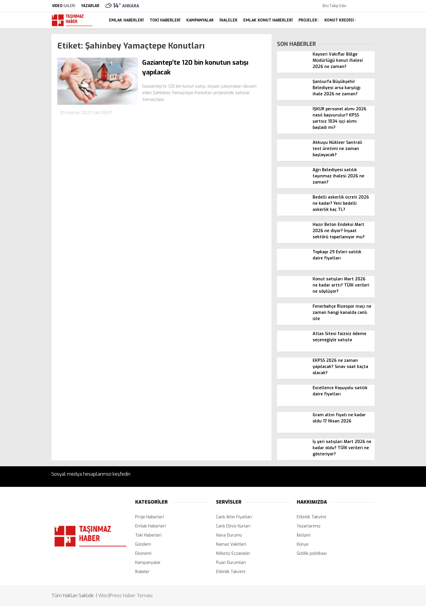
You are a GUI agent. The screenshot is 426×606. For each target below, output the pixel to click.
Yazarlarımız (309, 526)
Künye (302, 544)
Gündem (143, 544)
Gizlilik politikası (312, 553)
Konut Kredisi (339, 20)
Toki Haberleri (165, 20)
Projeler (307, 20)
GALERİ (63, 6)
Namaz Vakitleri (231, 544)
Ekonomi (143, 553)
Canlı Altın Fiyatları (234, 517)
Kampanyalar (200, 20)
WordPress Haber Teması (125, 595)
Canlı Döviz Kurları (233, 526)
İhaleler (228, 20)
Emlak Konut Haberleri (268, 20)
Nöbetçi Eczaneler (233, 553)
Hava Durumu (229, 535)
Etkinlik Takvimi (230, 572)
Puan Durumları (231, 562)
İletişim (304, 535)
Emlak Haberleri (126, 20)
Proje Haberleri (149, 517)
